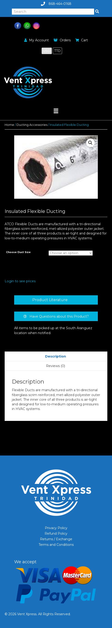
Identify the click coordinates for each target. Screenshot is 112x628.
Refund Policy (56, 533)
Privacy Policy (56, 528)
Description (55, 356)
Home (9, 125)
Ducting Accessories (31, 125)
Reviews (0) (55, 366)
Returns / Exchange (56, 539)
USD (46, 51)
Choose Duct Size (18, 252)
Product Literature (50, 300)
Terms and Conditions (56, 545)
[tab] (56, 300)
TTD (57, 51)
